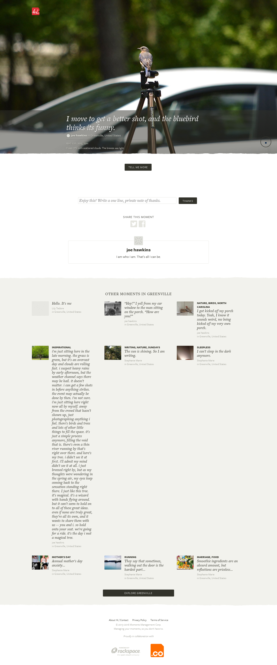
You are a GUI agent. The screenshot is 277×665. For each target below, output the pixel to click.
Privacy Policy (139, 620)
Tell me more (138, 167)
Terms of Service (159, 620)
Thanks (188, 201)
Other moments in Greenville (138, 294)
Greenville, (106, 135)
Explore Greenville (138, 593)
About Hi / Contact (118, 620)
